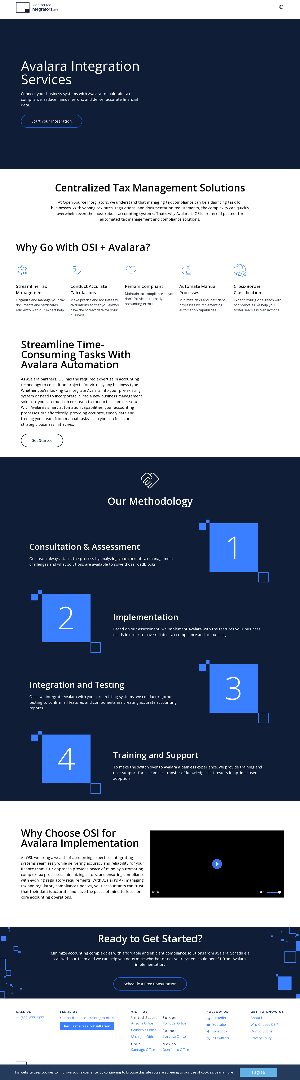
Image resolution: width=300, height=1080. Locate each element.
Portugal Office (174, 1023)
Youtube (219, 1024)
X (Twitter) (220, 1038)
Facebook (220, 1031)
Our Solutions (261, 1031)
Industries (98, 7)
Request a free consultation (87, 1026)
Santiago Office (143, 1049)
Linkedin (219, 1017)
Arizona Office (142, 1023)
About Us (152, 7)
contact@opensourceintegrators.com (89, 1017)
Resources (125, 7)
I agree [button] (255, 1072)
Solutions (72, 7)
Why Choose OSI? (264, 1024)
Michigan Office (143, 1036)
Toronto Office (174, 1036)
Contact (262, 7)
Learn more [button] (221, 1072)
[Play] (217, 864)
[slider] (274, 892)
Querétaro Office (176, 1049)
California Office (143, 1030)
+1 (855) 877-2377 (30, 1017)
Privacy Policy (261, 1038)
